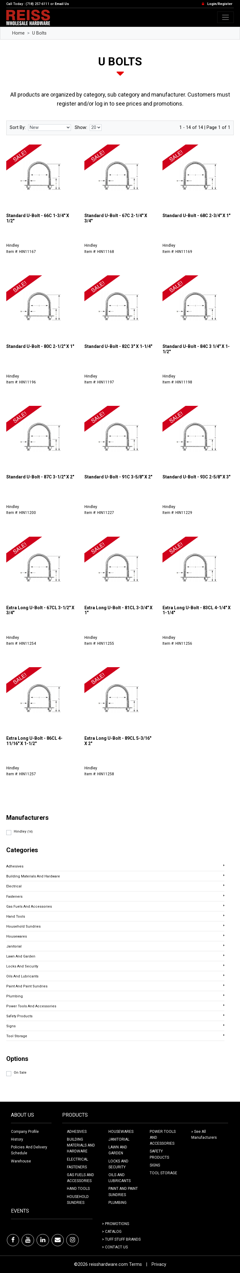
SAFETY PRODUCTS (159, 1154)
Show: (81, 127)
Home (18, 33)
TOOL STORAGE (163, 1173)
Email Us (62, 4)
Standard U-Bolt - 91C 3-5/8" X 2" (118, 476)
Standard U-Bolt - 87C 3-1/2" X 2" (40, 476)
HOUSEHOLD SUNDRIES (78, 1200)
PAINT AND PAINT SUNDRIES (123, 1191)
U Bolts (39, 33)
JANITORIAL (118, 1139)
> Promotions (115, 1224)
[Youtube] (28, 1240)
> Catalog (112, 1231)
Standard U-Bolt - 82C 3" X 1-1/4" (118, 346)
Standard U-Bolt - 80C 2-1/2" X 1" (40, 346)
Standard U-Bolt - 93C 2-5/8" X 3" (196, 476)
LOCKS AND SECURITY (118, 1164)
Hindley (23, 831)
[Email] (58, 1240)
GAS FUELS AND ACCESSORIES (80, 1178)
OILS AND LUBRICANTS (119, 1178)
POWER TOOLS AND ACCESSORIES (163, 1137)
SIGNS (155, 1165)
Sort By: (18, 127)
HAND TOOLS (78, 1188)
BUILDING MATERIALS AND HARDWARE (81, 1145)
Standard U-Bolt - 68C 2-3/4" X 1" (196, 215)
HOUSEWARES (120, 1131)
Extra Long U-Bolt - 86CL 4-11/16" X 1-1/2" (34, 741)
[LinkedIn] (43, 1240)
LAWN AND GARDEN (117, 1150)
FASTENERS (77, 1167)
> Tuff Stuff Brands (121, 1239)
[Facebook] (13, 1240)
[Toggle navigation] (225, 17)
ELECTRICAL (77, 1159)
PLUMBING (117, 1202)
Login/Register (219, 4)
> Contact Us (115, 1247)
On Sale (20, 1073)
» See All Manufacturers (204, 1134)
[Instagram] (72, 1240)
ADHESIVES (77, 1131)
